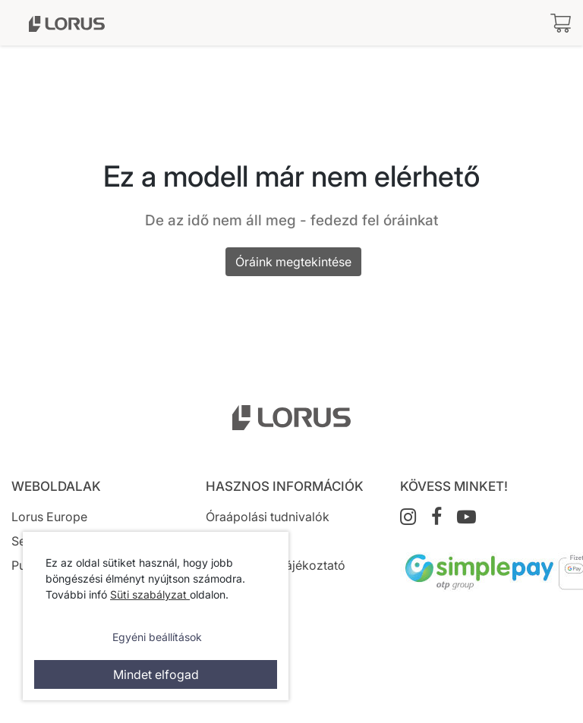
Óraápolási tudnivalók (267, 516)
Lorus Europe (49, 516)
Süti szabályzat (150, 594)
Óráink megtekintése (293, 261)
